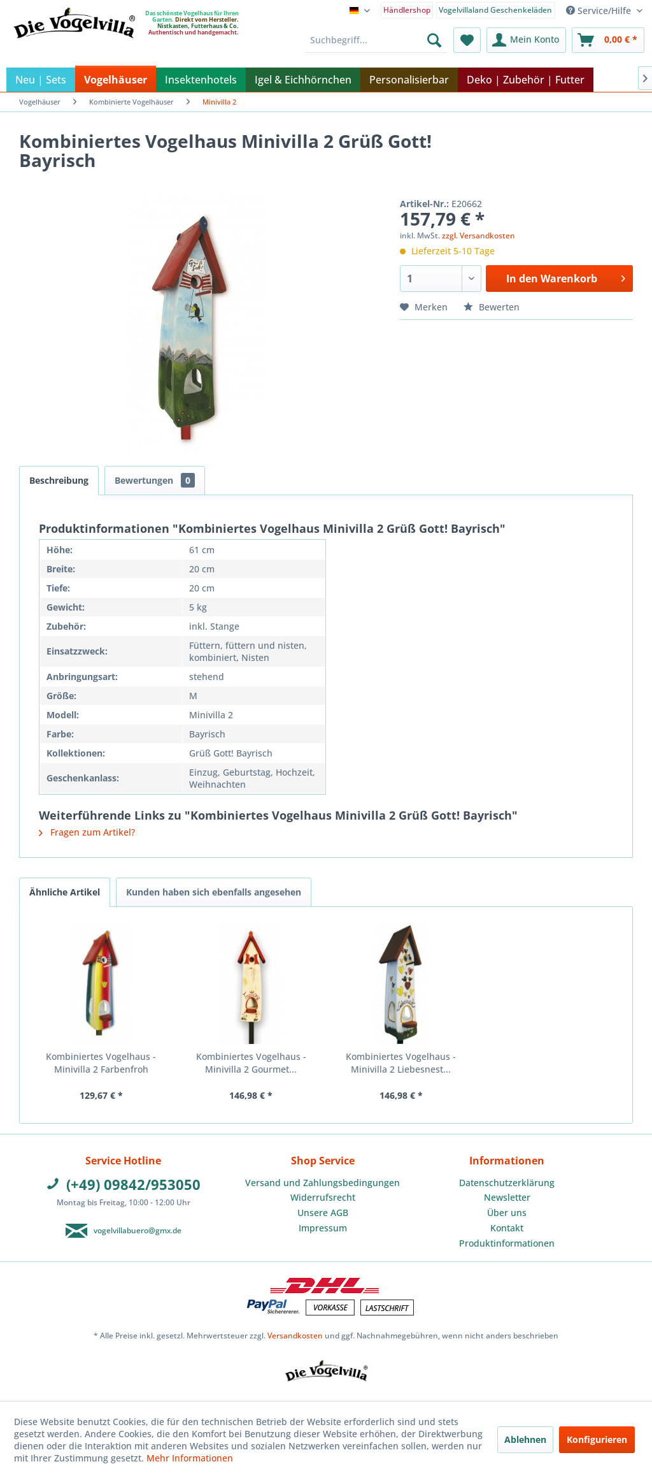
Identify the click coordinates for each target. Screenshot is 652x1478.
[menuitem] (407, 9)
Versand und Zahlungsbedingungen (322, 1183)
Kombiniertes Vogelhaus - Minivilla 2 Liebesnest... (401, 1062)
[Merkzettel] (467, 40)
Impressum (323, 1228)
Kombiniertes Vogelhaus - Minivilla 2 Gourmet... (251, 1062)
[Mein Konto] (526, 40)
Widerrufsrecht (322, 1197)
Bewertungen (155, 480)
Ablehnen (525, 1439)
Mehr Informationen (189, 1458)
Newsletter (507, 1197)
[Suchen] (434, 40)
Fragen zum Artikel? (87, 832)
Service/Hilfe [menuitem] (600, 10)
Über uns (507, 1212)
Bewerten (492, 307)
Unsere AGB (322, 1212)
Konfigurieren (597, 1439)
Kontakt (506, 1228)
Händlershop (406, 9)
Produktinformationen (507, 1243)
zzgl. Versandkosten (478, 235)
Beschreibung (59, 480)
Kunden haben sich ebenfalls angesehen (213, 892)
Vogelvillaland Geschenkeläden (495, 9)
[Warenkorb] (608, 40)
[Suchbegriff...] (376, 40)
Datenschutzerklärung (507, 1183)
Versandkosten (295, 1335)
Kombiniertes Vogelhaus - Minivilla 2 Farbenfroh (101, 1062)
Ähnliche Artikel (64, 892)
